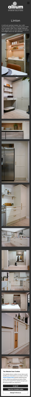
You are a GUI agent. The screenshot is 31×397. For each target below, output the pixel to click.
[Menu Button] (28, 3)
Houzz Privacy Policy (8, 377)
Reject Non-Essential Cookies (15, 389)
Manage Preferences (15, 392)
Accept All (15, 386)
